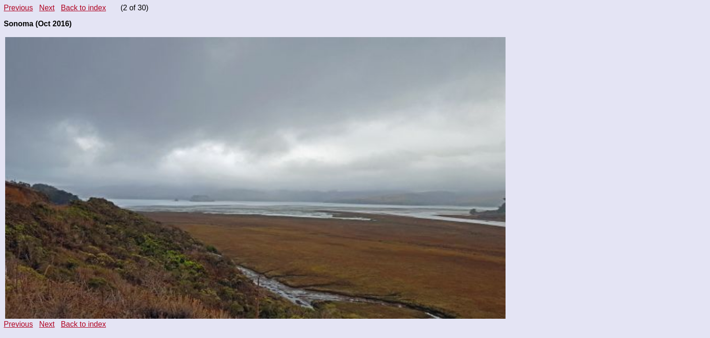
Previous (18, 8)
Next (47, 8)
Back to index (83, 8)
